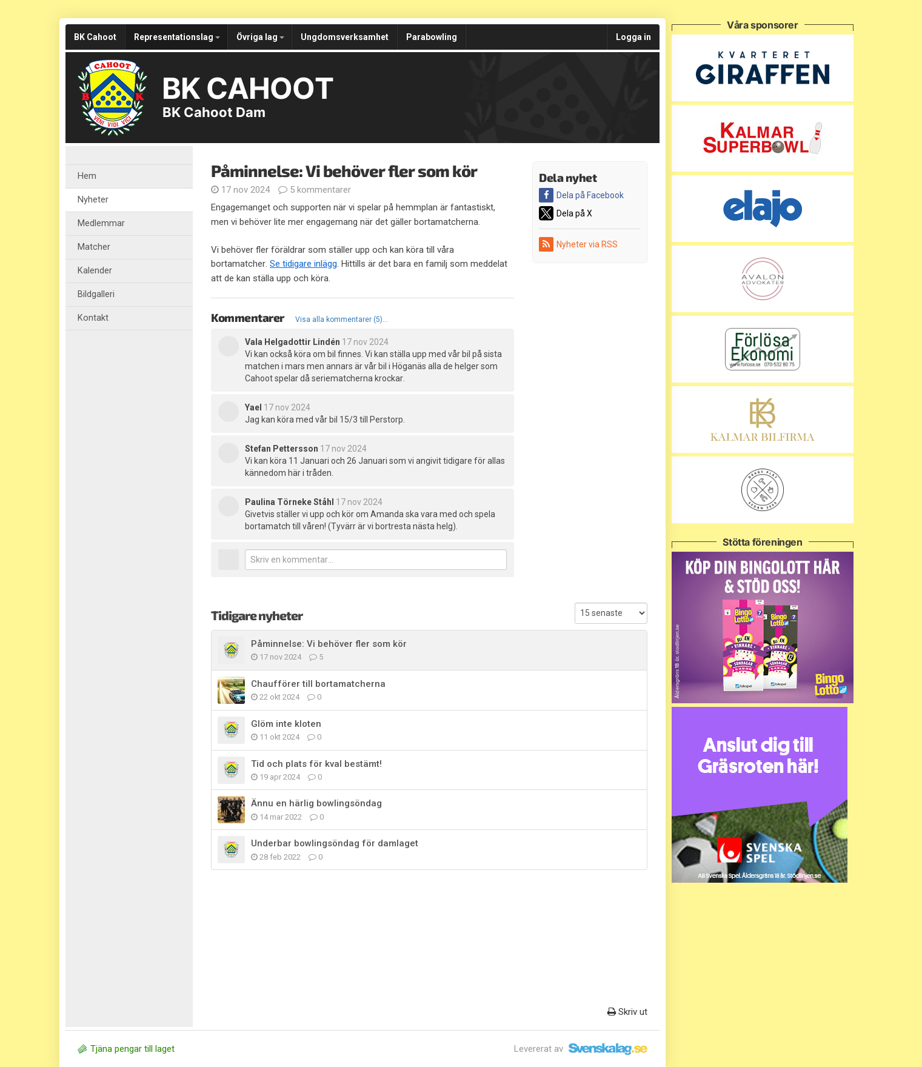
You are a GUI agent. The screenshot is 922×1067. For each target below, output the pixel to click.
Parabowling (431, 37)
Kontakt (93, 318)
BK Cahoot (95, 37)
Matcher (94, 247)
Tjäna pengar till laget (126, 1048)
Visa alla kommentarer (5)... (341, 319)
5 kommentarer (314, 189)
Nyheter (93, 200)
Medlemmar (101, 223)
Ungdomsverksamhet (345, 37)
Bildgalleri (96, 294)
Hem (87, 176)
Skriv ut (627, 1011)
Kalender (95, 271)
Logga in (633, 37)
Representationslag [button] (177, 37)
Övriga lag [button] (260, 37)
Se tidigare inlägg (303, 263)
